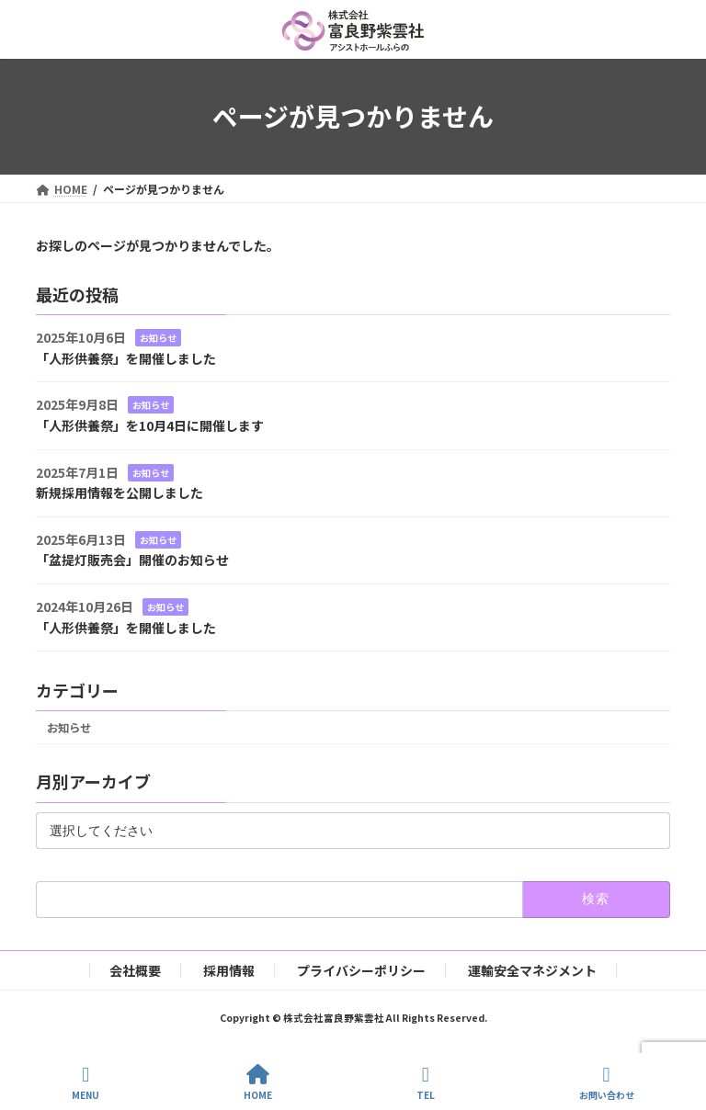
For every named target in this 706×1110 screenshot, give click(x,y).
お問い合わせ (606, 1083)
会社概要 (135, 970)
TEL (425, 1083)
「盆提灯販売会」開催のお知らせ (132, 559)
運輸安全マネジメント (532, 970)
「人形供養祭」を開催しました (126, 358)
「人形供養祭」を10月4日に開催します (150, 425)
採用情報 (229, 970)
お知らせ (158, 338)
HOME (258, 1083)
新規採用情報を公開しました (119, 492)
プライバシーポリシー (361, 970)
